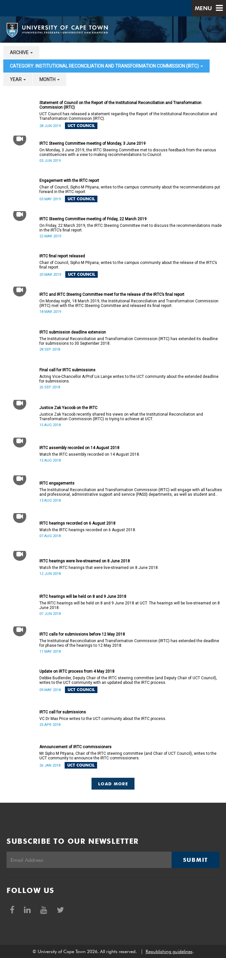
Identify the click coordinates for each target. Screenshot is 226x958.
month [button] (49, 79)
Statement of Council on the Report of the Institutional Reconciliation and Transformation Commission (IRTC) (120, 105)
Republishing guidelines (169, 951)
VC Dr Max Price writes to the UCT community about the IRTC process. (102, 718)
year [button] (18, 79)
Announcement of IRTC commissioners (75, 747)
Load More (113, 783)
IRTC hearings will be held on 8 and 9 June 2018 (82, 596)
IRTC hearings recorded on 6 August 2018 (77, 523)
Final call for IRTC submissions (67, 370)
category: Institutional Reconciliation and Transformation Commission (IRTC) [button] (106, 66)
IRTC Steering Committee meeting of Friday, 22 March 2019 (93, 219)
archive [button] (21, 52)
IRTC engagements (56, 483)
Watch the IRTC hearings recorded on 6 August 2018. (87, 530)
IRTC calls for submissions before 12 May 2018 (82, 634)
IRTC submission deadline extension (72, 332)
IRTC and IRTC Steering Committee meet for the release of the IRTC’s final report (111, 294)
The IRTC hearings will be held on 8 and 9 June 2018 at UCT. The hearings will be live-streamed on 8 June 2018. (129, 605)
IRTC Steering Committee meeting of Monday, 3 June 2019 (92, 143)
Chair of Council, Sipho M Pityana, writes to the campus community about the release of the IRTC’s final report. (128, 265)
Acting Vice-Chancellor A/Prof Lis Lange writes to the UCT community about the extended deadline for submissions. (128, 378)
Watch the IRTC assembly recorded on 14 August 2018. (89, 454)
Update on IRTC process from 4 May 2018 (76, 671)
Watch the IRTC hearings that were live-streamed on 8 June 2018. (99, 567)
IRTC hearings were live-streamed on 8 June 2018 (84, 561)
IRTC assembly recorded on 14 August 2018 (79, 448)
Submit (195, 860)
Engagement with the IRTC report (69, 180)
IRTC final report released (62, 256)
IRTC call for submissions (62, 712)
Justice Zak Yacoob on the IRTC (68, 407)
